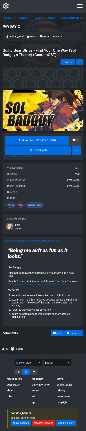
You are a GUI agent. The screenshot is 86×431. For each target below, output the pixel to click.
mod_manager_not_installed (18, 156)
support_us (13, 384)
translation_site (41, 384)
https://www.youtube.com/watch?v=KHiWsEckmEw (37, 284)
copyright (62, 402)
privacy (61, 390)
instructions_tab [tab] (50, 241)
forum (45, 36)
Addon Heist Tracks (72, 17)
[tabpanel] (43, 284)
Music (51, 17)
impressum (63, 396)
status (35, 390)
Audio (38, 17)
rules (9, 396)
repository (37, 378)
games (8, 17)
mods (32, 36)
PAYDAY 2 (23, 17)
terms (60, 378)
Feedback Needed (34, 205)
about (10, 390)
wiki (34, 396)
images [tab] (23, 241)
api (33, 402)
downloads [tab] (34, 241)
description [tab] (11, 241)
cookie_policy (64, 384)
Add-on (11, 205)
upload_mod (15, 36)
